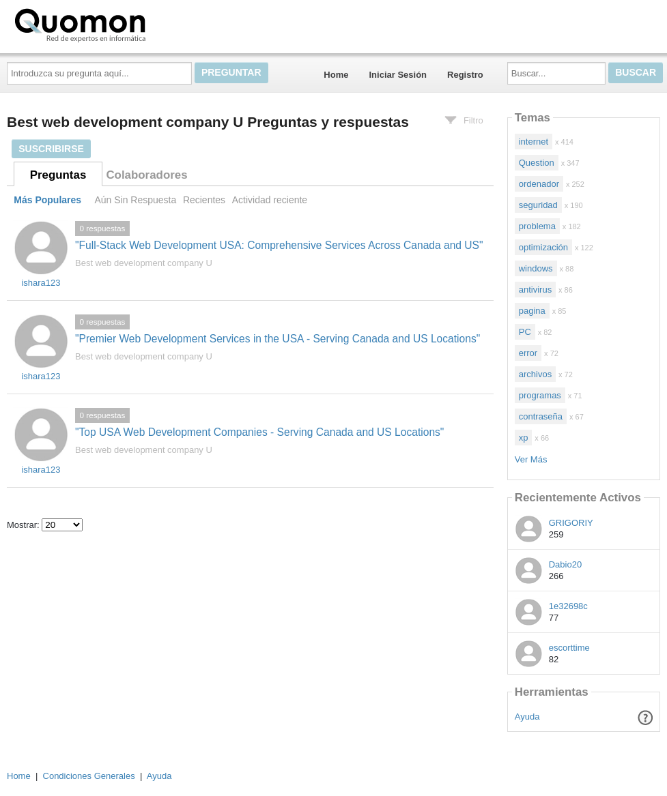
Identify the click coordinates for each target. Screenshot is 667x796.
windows (536, 268)
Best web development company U (143, 263)
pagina (532, 311)
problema (537, 226)
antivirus (535, 289)
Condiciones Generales (89, 776)
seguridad (538, 205)
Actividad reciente (269, 199)
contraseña (541, 416)
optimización (543, 247)
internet (533, 141)
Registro (465, 75)
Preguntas (58, 174)
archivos (535, 374)
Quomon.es (123, 24)
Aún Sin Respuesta (135, 199)
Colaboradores (146, 174)
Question (536, 163)
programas (540, 395)
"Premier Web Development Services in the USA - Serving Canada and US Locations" (277, 338)
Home (336, 75)
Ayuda (527, 716)
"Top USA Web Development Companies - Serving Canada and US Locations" (259, 432)
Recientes (204, 199)
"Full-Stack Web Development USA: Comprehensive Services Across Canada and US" (279, 245)
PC (525, 332)
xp (523, 437)
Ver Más (531, 459)
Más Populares (47, 199)
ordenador (539, 184)
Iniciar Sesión (398, 75)
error (528, 353)
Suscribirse (51, 148)
